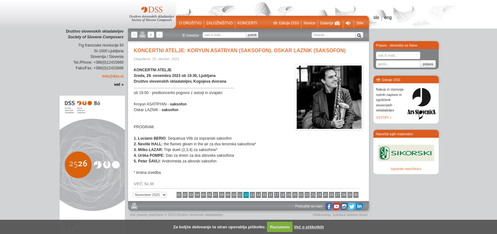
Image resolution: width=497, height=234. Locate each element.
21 (301, 195)
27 (337, 195)
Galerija (330, 23)
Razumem (279, 227)
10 (234, 195)
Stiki (360, 23)
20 (295, 195)
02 (185, 195)
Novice (309, 23)
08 (221, 195)
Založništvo (219, 23)
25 (325, 195)
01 (179, 195)
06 (209, 195)
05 (203, 195)
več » (119, 84)
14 (258, 195)
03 (191, 195)
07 (215, 195)
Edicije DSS (286, 23)
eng (387, 17)
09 (228, 195)
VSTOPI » (383, 117)
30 (356, 195)
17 (277, 195)
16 (270, 195)
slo (376, 17)
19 (289, 195)
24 (319, 195)
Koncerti (247, 23)
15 (264, 195)
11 (240, 195)
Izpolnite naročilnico (406, 169)
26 (331, 195)
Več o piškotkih (309, 227)
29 (350, 195)
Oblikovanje (322, 215)
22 (307, 195)
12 (246, 195)
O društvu (190, 23)
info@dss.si (113, 76)
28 (343, 195)
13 (252, 195)
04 (197, 195)
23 (313, 195)
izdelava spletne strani (350, 215)
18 (283, 195)
